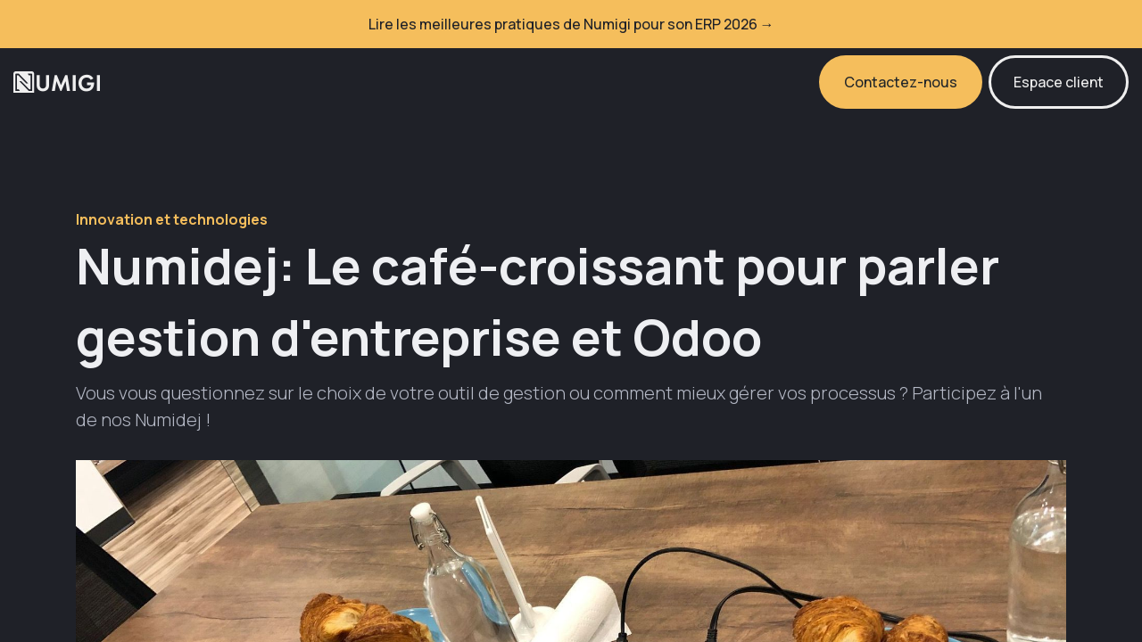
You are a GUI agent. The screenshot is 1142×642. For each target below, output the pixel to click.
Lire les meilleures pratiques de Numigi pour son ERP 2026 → (571, 24)
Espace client (1059, 82)
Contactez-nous (900, 82)
